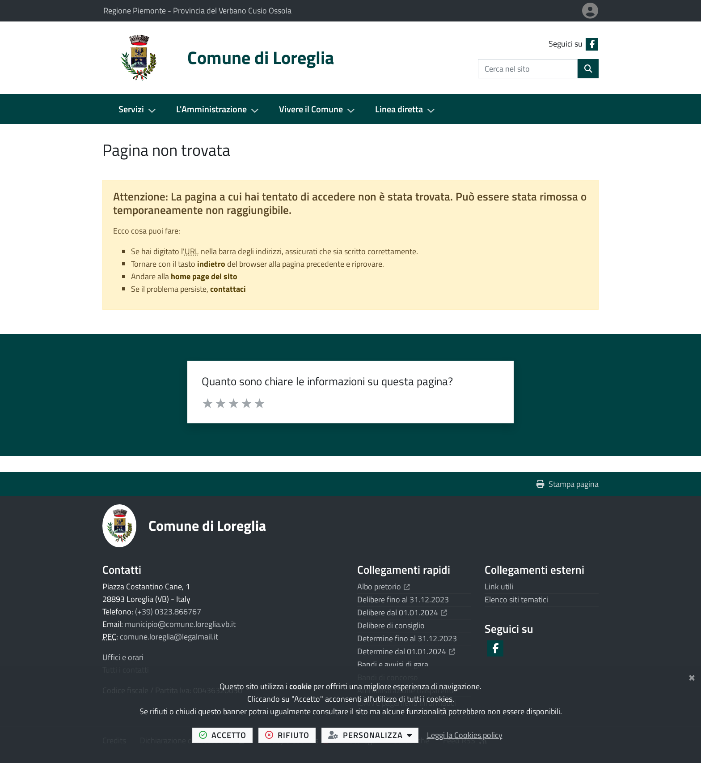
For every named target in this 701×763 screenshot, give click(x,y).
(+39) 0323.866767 (168, 611)
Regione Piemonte (135, 10)
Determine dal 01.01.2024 (406, 651)
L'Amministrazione (211, 109)
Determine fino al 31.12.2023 (407, 638)
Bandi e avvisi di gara (392, 664)
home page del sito (204, 276)
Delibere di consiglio (391, 625)
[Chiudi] (691, 676)
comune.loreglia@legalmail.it (169, 637)
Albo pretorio (383, 586)
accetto (226, 735)
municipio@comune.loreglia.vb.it (180, 624)
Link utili (499, 586)
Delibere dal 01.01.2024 (402, 612)
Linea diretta (399, 109)
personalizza (373, 735)
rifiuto (290, 735)
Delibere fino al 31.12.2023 (403, 599)
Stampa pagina (567, 484)
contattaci (228, 289)
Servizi (131, 109)
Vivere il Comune (311, 109)
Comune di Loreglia (207, 525)
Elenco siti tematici (516, 599)
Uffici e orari (123, 657)
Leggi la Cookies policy (465, 735)
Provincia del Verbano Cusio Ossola (232, 10)
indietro (211, 264)
